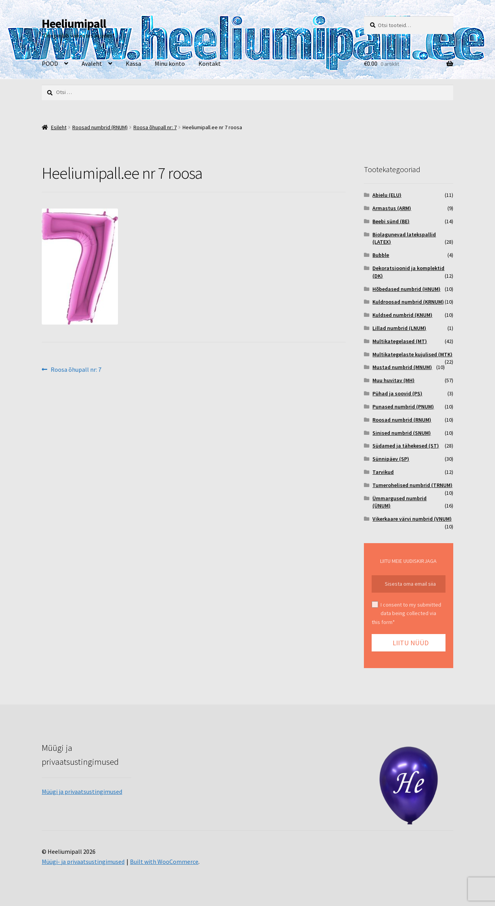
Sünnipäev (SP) (390, 458)
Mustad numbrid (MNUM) (402, 367)
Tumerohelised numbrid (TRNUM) (412, 485)
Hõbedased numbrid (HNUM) (406, 288)
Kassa (133, 63)
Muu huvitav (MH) (393, 380)
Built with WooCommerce (164, 861)
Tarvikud (383, 471)
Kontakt (209, 63)
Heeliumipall (74, 23)
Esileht (59, 127)
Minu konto (170, 63)
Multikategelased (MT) (399, 341)
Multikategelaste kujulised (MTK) (412, 354)
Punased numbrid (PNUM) (403, 406)
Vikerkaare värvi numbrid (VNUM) (412, 518)
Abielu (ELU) (386, 194)
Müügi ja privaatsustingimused (82, 791)
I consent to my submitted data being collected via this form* (406, 613)
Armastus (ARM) (391, 208)
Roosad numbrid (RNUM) (100, 127)
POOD (50, 63)
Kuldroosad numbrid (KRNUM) (408, 301)
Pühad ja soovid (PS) (397, 393)
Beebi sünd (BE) (391, 221)
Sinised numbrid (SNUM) (401, 432)
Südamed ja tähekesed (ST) (405, 445)
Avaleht (92, 63)
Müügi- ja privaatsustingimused (83, 861)
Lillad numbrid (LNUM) (399, 328)
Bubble (380, 254)
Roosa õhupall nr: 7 (155, 127)
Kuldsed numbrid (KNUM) (402, 314)
